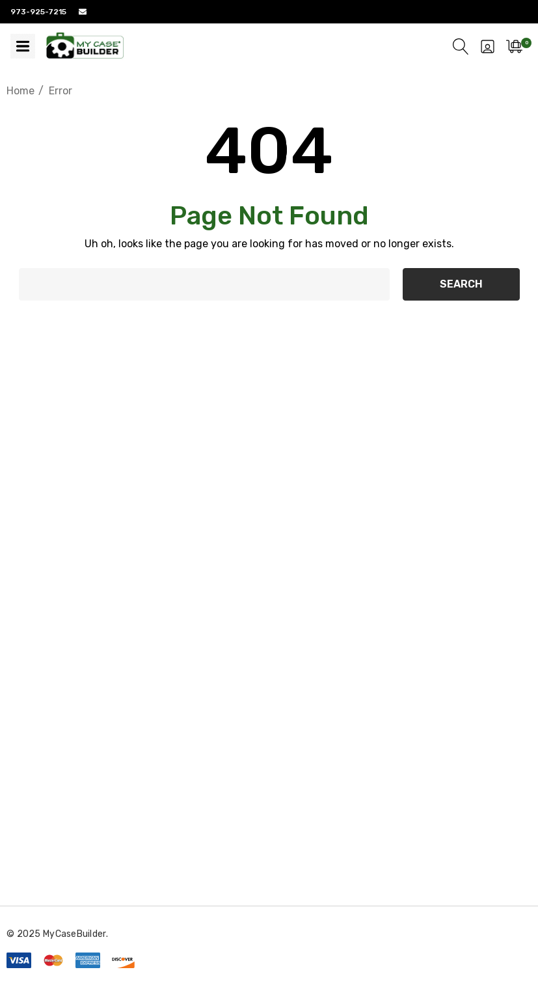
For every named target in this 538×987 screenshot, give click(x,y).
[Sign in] (487, 46)
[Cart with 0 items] (514, 46)
